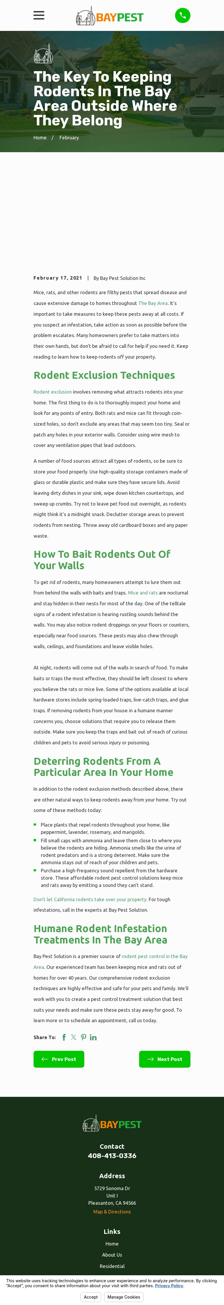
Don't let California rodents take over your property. (91, 812)
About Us (112, 1168)
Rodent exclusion (53, 305)
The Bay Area (153, 216)
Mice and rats (143, 506)
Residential (112, 1179)
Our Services (112, 1202)
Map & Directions (112, 1125)
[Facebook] (105, 1243)
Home (112, 1157)
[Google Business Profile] (118, 1243)
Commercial (112, 1191)
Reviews (112, 1213)
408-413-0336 (112, 1069)
